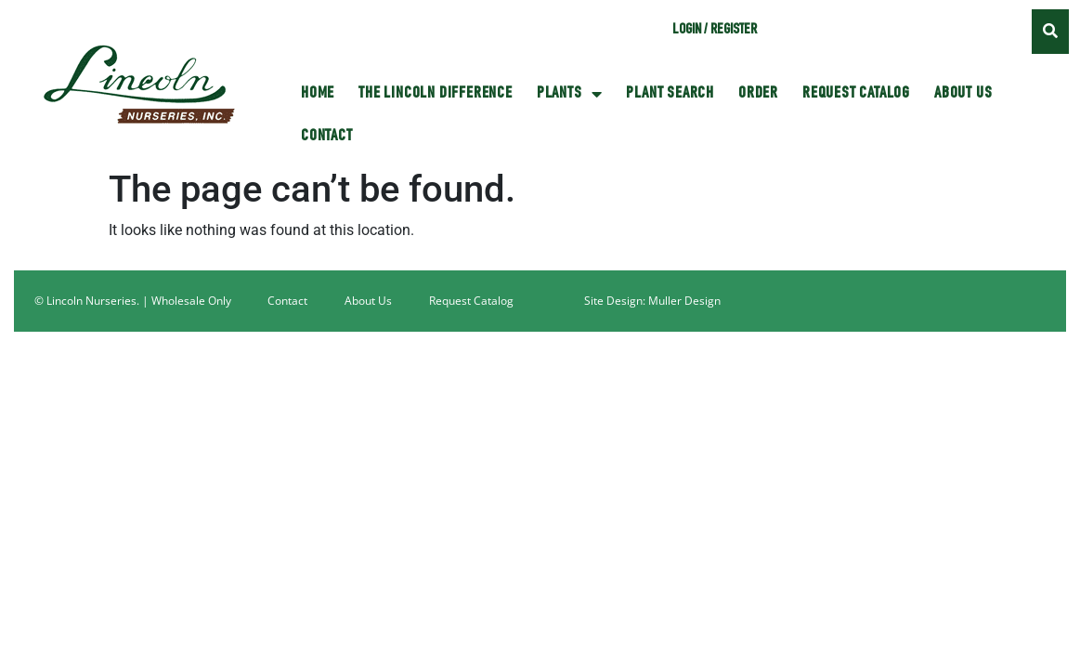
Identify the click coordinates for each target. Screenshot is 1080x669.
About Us (963, 93)
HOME (317, 93)
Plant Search (670, 93)
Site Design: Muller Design (652, 300)
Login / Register (714, 30)
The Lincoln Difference (435, 93)
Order (758, 93)
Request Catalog (856, 93)
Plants (570, 94)
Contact (327, 136)
